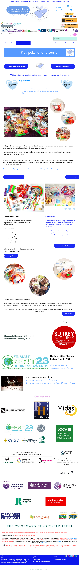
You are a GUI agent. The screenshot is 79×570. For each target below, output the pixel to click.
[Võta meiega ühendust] (11, 256)
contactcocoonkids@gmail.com (41, 561)
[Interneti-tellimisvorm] (63, 66)
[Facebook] (66, 556)
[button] (73, 34)
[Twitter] (71, 556)
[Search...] (65, 38)
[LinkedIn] (76, 556)
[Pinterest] (73, 556)
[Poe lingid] (68, 314)
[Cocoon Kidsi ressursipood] (16, 66)
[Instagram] (69, 556)
